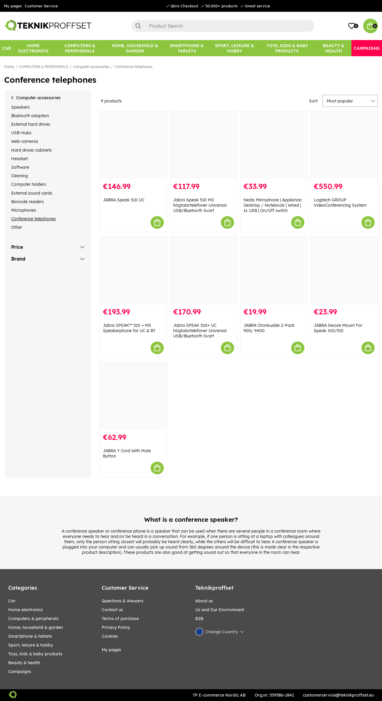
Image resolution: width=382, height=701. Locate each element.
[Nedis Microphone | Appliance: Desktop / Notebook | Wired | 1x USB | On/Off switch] (274, 145)
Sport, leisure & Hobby (30, 645)
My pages (13, 6)
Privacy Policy (116, 627)
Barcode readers (27, 201)
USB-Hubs (21, 132)
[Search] (222, 26)
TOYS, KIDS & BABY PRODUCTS (35, 654)
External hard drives (30, 124)
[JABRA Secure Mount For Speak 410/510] (344, 270)
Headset (19, 158)
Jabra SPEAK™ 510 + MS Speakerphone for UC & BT (129, 328)
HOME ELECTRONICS (25, 609)
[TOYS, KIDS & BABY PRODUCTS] (287, 48)
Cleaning (19, 175)
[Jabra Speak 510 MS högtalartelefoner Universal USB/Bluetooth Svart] (203, 145)
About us (204, 601)
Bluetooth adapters (30, 115)
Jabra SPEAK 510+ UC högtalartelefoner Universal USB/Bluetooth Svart (199, 331)
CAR (12, 601)
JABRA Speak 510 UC (123, 200)
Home (9, 66)
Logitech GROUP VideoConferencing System (340, 202)
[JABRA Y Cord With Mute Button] (133, 396)
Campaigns (19, 671)
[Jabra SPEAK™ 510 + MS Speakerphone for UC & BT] (133, 270)
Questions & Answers (123, 601)
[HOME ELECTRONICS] (33, 48)
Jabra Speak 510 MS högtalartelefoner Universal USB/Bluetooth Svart (199, 205)
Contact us (112, 609)
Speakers (20, 107)
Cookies (110, 636)
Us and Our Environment (219, 609)
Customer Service (41, 6)
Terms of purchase (120, 618)
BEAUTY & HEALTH (24, 662)
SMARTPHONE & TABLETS (30, 636)
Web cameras (24, 141)
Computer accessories (91, 66)
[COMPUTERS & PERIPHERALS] (79, 48)
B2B (199, 618)
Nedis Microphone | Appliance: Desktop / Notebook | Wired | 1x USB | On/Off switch (272, 205)
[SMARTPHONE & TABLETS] (186, 48)
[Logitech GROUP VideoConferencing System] (344, 145)
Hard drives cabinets (31, 150)
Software (20, 167)
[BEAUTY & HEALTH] (333, 48)
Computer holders (28, 184)
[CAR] (7, 48)
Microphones (23, 210)
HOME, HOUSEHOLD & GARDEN (35, 627)
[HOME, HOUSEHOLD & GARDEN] (134, 48)
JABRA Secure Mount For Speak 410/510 (338, 328)
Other (16, 227)
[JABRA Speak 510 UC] (133, 145)
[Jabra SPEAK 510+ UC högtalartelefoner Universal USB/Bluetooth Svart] (203, 270)
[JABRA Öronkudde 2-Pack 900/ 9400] (274, 270)
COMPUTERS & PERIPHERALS (43, 66)
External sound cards (31, 193)
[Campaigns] (366, 48)
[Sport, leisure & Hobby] (234, 48)
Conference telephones (133, 66)
